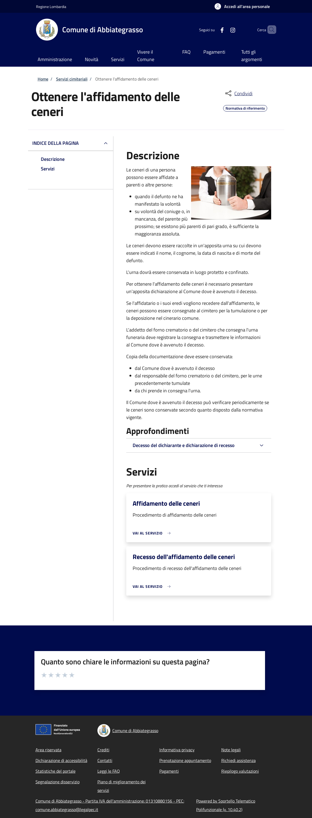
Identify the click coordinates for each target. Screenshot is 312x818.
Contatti (104, 760)
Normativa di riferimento (245, 107)
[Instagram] (223, 29)
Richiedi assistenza (238, 760)
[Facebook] (213, 29)
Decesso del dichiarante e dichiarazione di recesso (184, 445)
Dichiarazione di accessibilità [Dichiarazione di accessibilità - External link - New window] (61, 760)
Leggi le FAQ (108, 771)
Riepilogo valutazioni (240, 771)
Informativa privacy (177, 750)
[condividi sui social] (238, 93)
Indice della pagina (55, 143)
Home (43, 79)
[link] (153, 533)
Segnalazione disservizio (57, 782)
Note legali (231, 750)
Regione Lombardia (51, 6)
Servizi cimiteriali (72, 79)
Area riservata (48, 750)
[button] (242, 6)
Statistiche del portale (55, 771)
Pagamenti (169, 771)
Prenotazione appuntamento (185, 760)
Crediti (103, 750)
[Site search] (269, 29)
